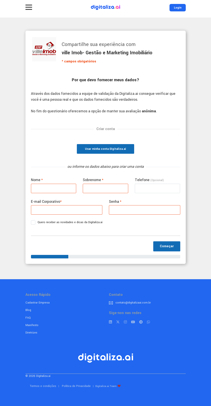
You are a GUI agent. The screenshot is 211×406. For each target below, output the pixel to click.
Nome (37, 179)
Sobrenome (93, 179)
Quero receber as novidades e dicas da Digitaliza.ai (68, 222)
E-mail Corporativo (46, 201)
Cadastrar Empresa (37, 303)
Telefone (149, 179)
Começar (167, 246)
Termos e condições (43, 386)
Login (177, 8)
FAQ (28, 318)
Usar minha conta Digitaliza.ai (105, 149)
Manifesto (31, 325)
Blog (28, 310)
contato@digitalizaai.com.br (133, 303)
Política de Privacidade (76, 386)
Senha (115, 201)
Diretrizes (31, 333)
